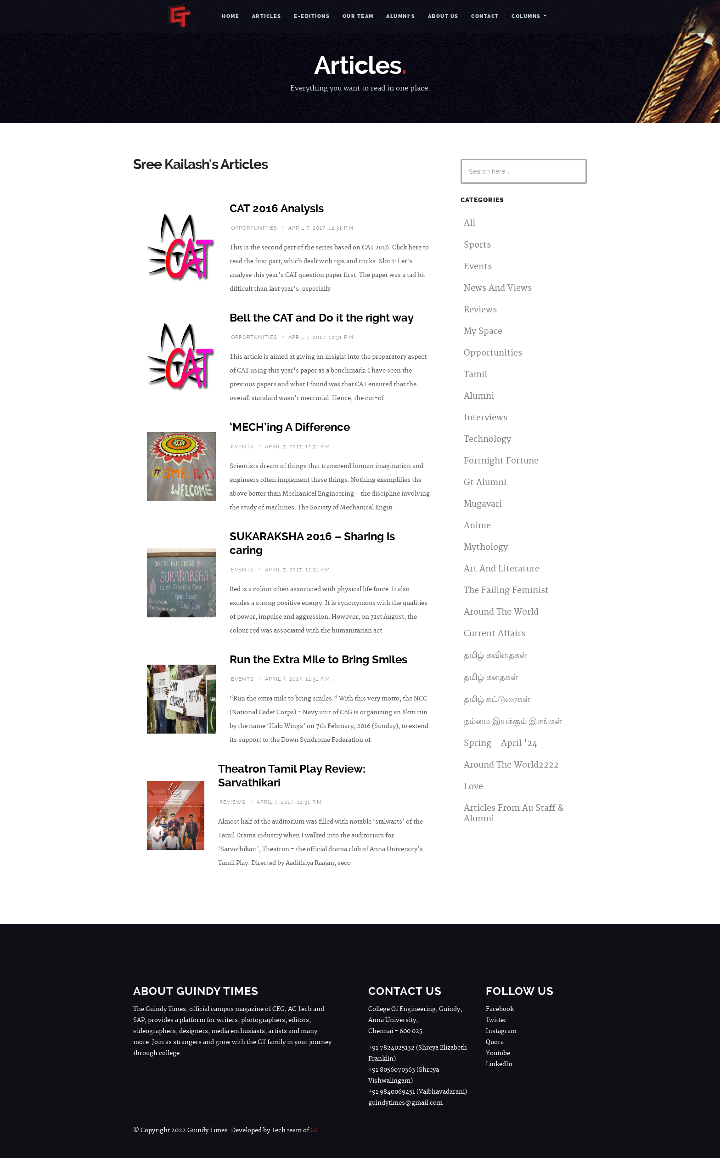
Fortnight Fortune (501, 461)
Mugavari (483, 504)
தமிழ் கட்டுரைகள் (497, 699)
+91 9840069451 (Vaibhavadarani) (417, 1092)
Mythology (486, 547)
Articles (266, 16)
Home (230, 16)
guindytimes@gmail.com (405, 1103)
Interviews (485, 417)
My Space (483, 331)
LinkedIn (499, 1064)
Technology (487, 439)
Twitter (496, 1020)
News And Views (498, 288)
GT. (315, 1130)
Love (473, 786)
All (469, 223)
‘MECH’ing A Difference (290, 427)
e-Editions (312, 16)
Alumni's (400, 16)
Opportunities (493, 353)
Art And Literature (502, 569)
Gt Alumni (485, 482)
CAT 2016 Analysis (277, 208)
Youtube (498, 1053)
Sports (477, 245)
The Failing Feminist (506, 590)
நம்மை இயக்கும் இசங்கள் (513, 721)
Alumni (479, 396)
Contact (485, 16)
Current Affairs (494, 633)
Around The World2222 (511, 765)
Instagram (501, 1031)
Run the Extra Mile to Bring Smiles (318, 659)
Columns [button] (527, 16)
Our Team (358, 16)
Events (478, 266)
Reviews (480, 310)
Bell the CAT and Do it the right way (322, 317)
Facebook (500, 1009)
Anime (477, 525)
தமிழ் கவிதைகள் (495, 655)
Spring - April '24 (500, 743)
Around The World (501, 612)
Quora (495, 1042)
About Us (443, 16)
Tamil (475, 374)
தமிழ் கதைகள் (491, 677)
